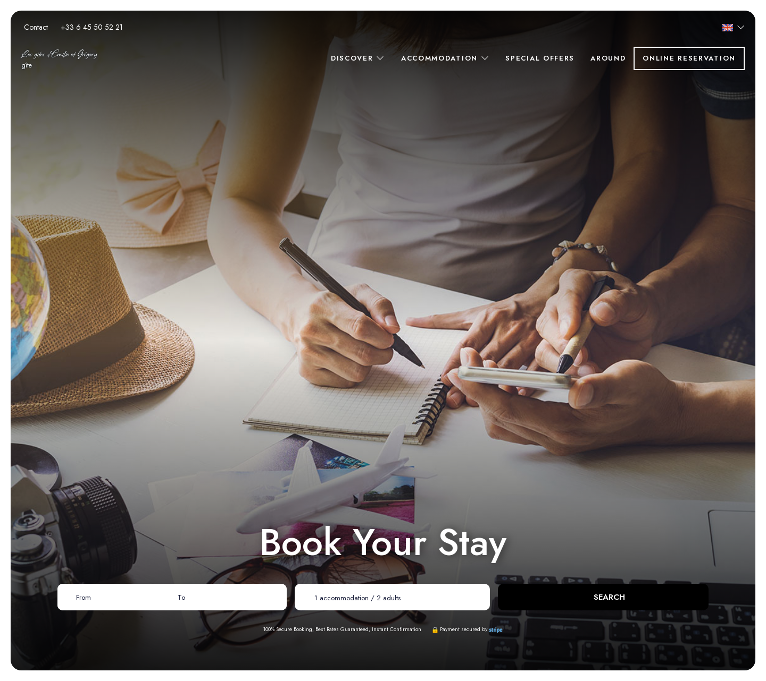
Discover (358, 58)
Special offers (539, 58)
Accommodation (445, 58)
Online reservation (689, 58)
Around (608, 58)
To (181, 597)
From (83, 597)
